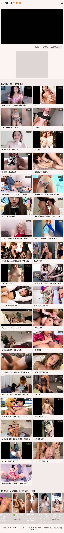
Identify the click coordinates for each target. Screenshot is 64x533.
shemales (11, 3)
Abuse (32, 529)
